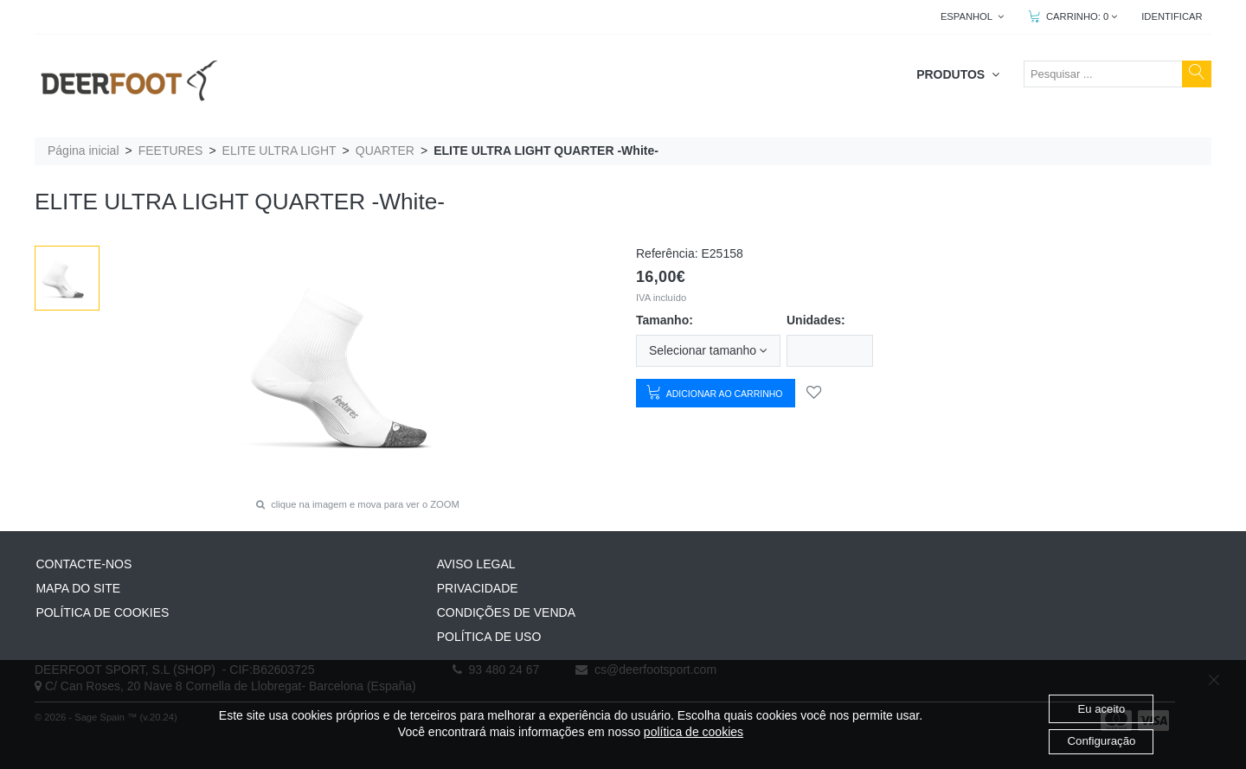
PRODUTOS (957, 74)
